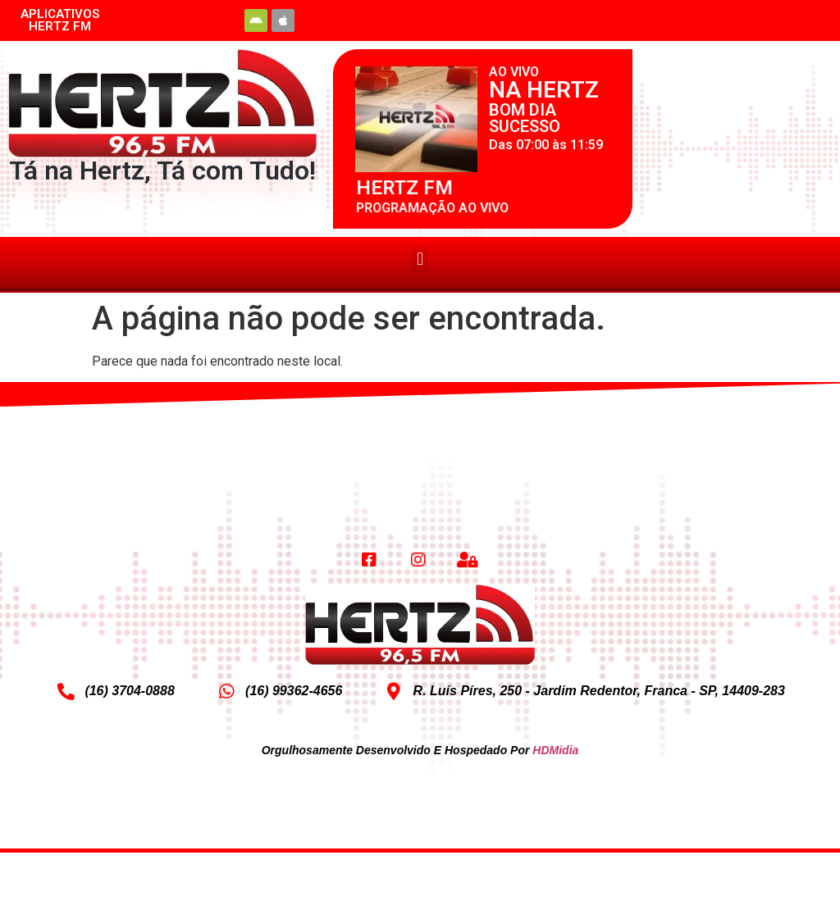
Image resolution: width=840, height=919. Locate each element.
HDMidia (555, 750)
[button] (419, 258)
